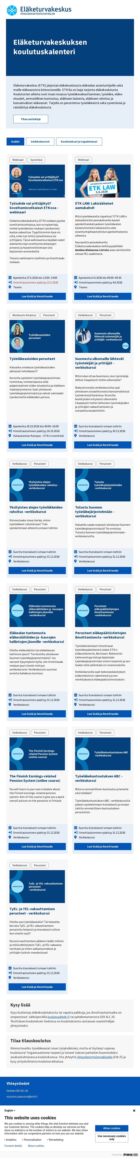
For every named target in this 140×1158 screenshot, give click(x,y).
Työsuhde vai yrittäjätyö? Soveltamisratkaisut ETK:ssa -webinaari (33, 207)
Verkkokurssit (40, 141)
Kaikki (15, 141)
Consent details (13, 1145)
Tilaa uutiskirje (31, 119)
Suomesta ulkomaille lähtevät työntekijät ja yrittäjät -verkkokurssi (99, 363)
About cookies (36, 1145)
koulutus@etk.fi (58, 1017)
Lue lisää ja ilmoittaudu (37, 296)
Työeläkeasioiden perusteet (32, 358)
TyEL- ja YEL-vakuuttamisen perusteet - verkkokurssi (32, 910)
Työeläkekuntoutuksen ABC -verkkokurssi (98, 778)
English (10, 1110)
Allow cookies (111, 1128)
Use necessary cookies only (112, 1137)
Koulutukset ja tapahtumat (79, 141)
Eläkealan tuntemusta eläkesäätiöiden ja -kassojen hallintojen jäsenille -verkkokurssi (36, 637)
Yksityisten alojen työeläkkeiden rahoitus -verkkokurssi (36, 509)
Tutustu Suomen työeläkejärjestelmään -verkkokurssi (94, 511)
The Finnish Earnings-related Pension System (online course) (34, 778)
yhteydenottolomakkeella (94, 1057)
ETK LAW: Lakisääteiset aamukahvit (94, 205)
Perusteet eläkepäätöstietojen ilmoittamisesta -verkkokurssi (100, 634)
